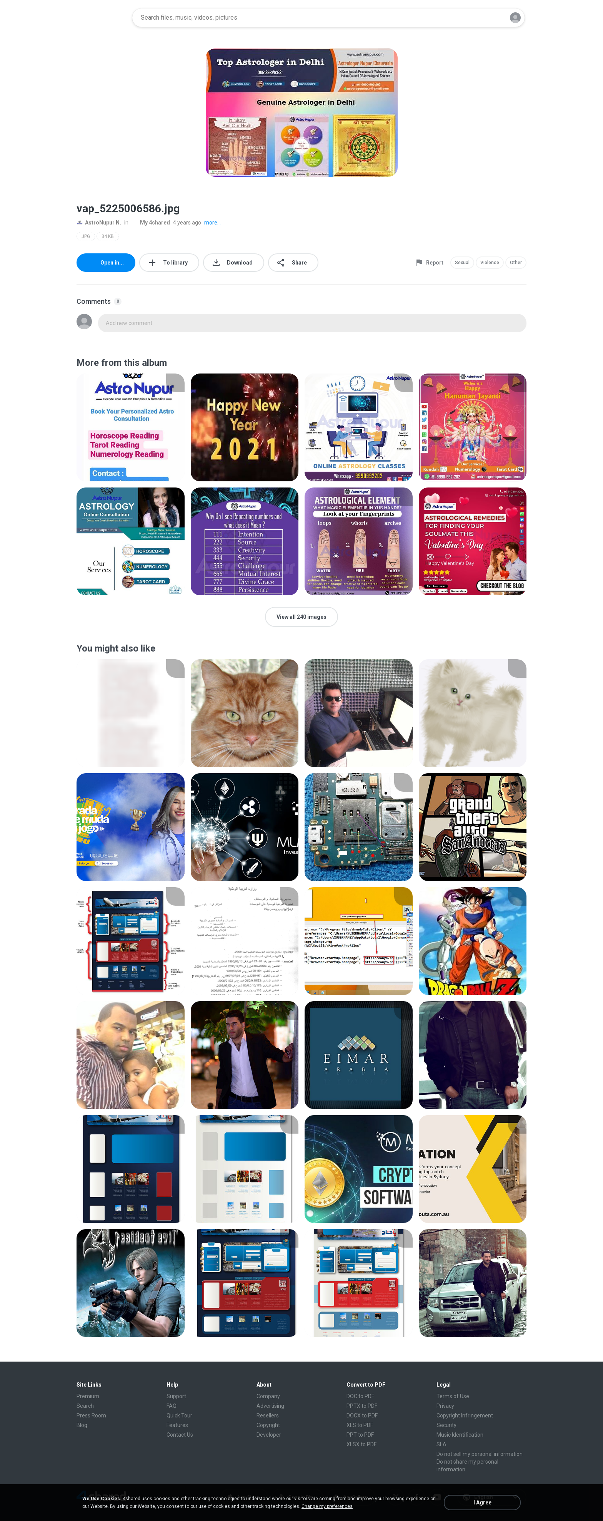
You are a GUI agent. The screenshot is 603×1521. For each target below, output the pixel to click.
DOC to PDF (360, 1396)
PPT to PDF (360, 1435)
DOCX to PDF (362, 1415)
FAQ (172, 1406)
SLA (441, 1444)
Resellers (268, 1415)
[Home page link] (102, 17)
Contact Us (180, 1435)
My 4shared (151, 222)
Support (176, 1396)
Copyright (268, 1425)
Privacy (445, 1406)
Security (446, 1425)
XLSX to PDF (361, 1444)
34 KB (108, 236)
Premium (88, 1396)
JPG (86, 236)
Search (85, 1406)
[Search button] (493, 17)
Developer (269, 1435)
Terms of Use (452, 1396)
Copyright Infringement (464, 1415)
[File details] (131, 427)
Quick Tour (179, 1415)
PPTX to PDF (361, 1406)
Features (177, 1425)
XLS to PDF (359, 1425)
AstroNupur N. (99, 222)
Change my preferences (327, 1506)
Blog (82, 1425)
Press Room (91, 1415)
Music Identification (459, 1435)
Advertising (270, 1406)
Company (268, 1396)
